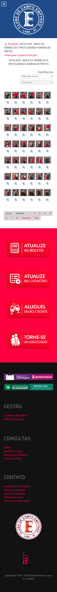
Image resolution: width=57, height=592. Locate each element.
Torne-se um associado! (17, 501)
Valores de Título (13, 458)
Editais (7, 447)
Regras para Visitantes (16, 454)
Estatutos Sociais (13, 451)
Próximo (26, 218)
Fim (37, 218)
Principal (12, 44)
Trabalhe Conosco (13, 497)
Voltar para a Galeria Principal (20, 55)
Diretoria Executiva (14, 419)
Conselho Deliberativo (15, 415)
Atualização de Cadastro (17, 486)
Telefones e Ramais (14, 493)
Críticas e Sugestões (15, 490)
